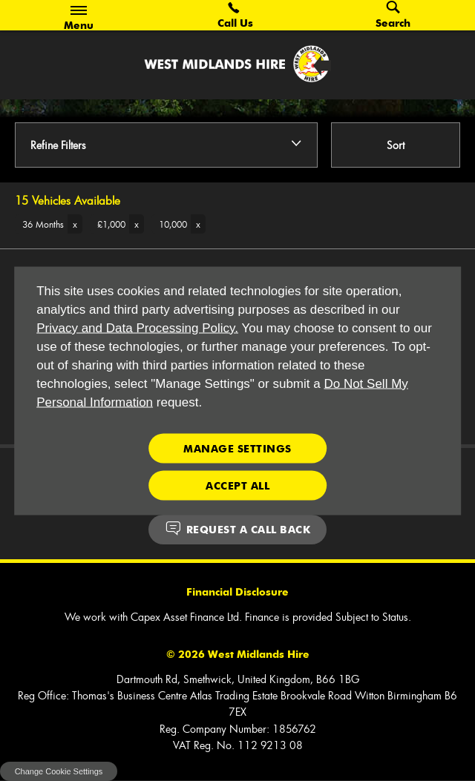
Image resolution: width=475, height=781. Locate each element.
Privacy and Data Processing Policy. (137, 327)
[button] (48, 224)
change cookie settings (58, 771)
